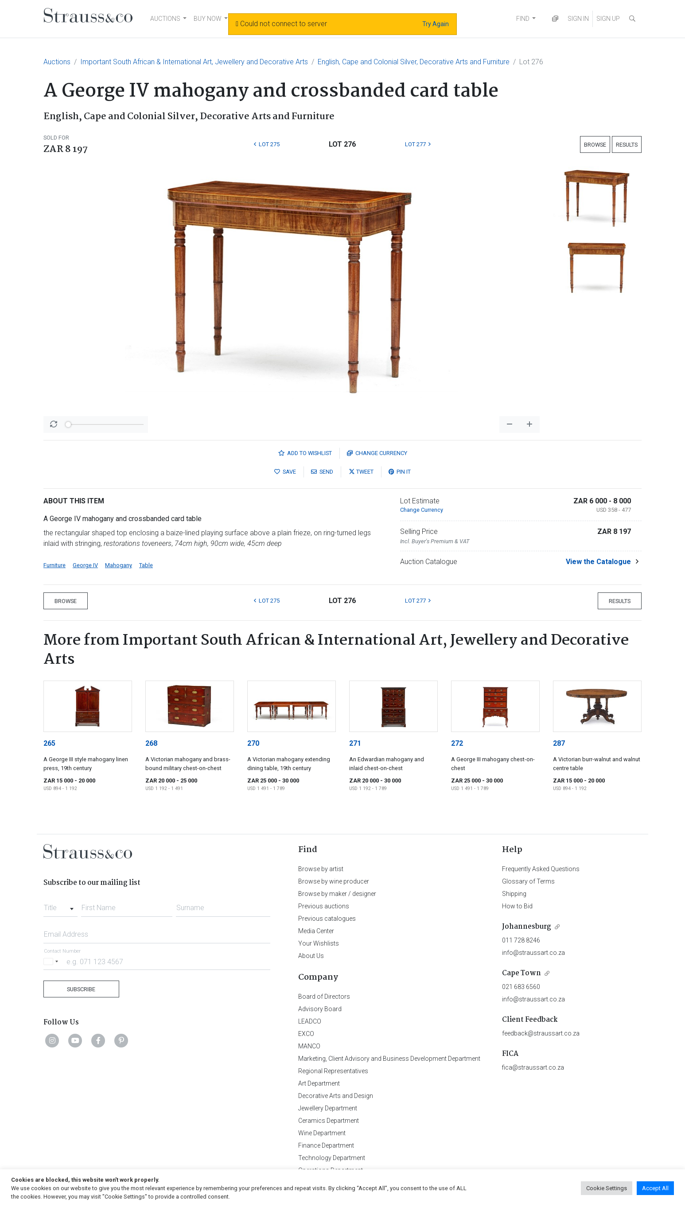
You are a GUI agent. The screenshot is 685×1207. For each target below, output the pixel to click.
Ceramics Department (328, 1120)
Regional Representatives (333, 1071)
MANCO (309, 1046)
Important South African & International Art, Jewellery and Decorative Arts (194, 62)
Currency (377, 453)
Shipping (514, 893)
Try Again (435, 23)
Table (146, 565)
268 (151, 743)
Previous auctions (323, 906)
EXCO (306, 1033)
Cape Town (521, 973)
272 (457, 743)
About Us (311, 955)
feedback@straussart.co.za (541, 1033)
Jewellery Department (327, 1108)
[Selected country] (52, 961)
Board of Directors (324, 996)
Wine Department (322, 1133)
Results (627, 144)
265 (49, 743)
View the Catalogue (598, 561)
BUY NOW (208, 18)
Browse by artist (320, 868)
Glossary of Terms (528, 881)
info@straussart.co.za (533, 952)
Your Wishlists (318, 943)
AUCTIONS (165, 18)
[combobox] (60, 905)
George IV (85, 565)
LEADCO (309, 1021)
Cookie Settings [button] (606, 1188)
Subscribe (81, 989)
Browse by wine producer (333, 881)
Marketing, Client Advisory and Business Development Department (389, 1058)
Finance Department (326, 1145)
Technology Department (331, 1157)
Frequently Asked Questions (541, 868)
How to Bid (517, 906)
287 (559, 743)
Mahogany (118, 565)
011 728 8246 (521, 940)
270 (253, 743)
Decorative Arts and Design (335, 1095)
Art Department (319, 1083)
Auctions (56, 62)
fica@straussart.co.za (533, 1067)
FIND (522, 18)
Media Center (316, 930)
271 (355, 743)
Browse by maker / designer (337, 893)
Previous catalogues (327, 918)
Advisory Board (320, 1008)
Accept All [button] (655, 1188)
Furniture (54, 565)
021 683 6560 (521, 986)
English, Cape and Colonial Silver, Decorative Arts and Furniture (414, 62)
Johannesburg (526, 926)
